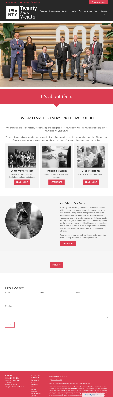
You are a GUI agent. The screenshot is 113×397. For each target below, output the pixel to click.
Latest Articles (36, 394)
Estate (33, 382)
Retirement (35, 378)
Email (42, 293)
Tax (32, 387)
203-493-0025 (11, 2)
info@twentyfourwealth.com (30, 2)
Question (8, 306)
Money (33, 389)
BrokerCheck (86, 383)
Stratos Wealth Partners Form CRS (58, 376)
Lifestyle (34, 391)
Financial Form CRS (56, 380)
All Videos (34, 396)
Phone (77, 293)
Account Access (98, 2)
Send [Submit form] (10, 325)
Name (7, 293)
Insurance (34, 384)
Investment (35, 380)
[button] (43, 11)
